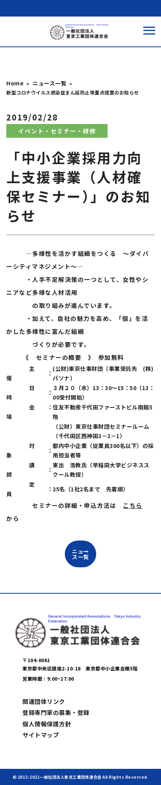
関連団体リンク (43, 701)
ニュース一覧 (49, 83)
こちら (133, 505)
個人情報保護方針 (46, 724)
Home (15, 83)
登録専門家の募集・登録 (56, 712)
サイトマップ (40, 735)
